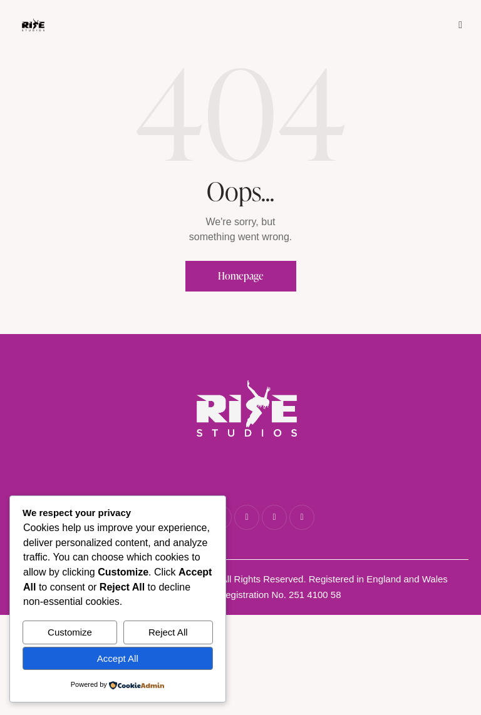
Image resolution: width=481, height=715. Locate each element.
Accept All (117, 658)
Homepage (241, 276)
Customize (70, 632)
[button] (460, 24)
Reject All (168, 632)
